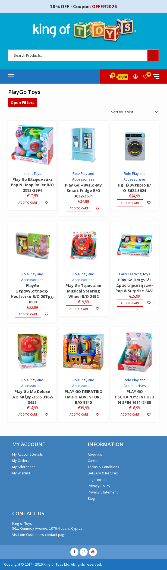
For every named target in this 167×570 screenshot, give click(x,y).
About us (95, 454)
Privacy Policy (99, 485)
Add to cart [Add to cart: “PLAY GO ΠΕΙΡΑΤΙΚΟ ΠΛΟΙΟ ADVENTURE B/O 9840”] (79, 414)
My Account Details (27, 454)
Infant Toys (32, 173)
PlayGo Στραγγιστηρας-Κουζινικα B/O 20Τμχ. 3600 (32, 293)
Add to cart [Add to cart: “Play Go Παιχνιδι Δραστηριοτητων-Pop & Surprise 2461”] (130, 303)
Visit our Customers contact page (39, 534)
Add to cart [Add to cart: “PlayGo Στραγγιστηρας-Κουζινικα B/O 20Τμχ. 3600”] (27, 314)
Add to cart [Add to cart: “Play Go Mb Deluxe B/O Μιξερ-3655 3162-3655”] (27, 414)
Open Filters (22, 102)
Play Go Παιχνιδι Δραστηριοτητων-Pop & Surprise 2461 (134, 285)
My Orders (20, 460)
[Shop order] (133, 112)
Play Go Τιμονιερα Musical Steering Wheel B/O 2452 (83, 291)
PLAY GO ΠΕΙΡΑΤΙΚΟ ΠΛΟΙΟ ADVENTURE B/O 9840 (83, 397)
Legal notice (98, 479)
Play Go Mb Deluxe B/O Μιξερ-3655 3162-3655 (32, 397)
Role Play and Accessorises (83, 176)
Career (93, 460)
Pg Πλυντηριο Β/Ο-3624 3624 (134, 187)
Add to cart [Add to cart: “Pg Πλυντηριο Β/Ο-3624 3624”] (130, 203)
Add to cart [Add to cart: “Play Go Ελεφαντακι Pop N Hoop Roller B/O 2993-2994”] (27, 202)
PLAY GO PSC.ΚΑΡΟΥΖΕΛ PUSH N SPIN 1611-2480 (134, 397)
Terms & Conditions (103, 466)
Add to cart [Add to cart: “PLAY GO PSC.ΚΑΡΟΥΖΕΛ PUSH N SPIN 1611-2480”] (130, 414)
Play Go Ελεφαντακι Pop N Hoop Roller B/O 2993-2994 (32, 185)
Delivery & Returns (103, 473)
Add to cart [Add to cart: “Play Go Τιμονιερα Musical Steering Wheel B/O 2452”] (79, 309)
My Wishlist (21, 473)
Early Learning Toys (134, 274)
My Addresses (24, 466)
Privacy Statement (103, 492)
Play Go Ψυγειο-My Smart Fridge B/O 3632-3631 (83, 190)
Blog (91, 498)
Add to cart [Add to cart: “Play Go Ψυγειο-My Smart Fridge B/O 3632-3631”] (79, 208)
